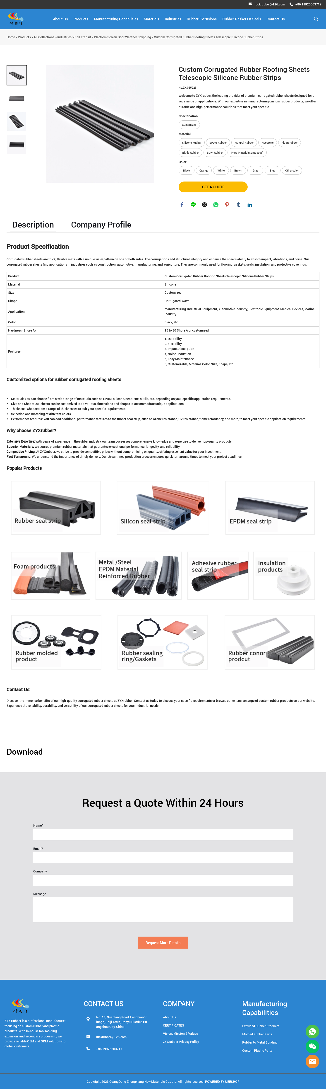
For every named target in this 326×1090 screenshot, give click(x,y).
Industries (173, 19)
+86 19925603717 (308, 4)
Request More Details (163, 943)
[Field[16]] (163, 858)
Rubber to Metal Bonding (260, 1043)
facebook (182, 205)
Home (11, 37)
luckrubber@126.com (270, 4)
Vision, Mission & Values (180, 1034)
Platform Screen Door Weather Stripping (122, 37)
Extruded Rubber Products (260, 1027)
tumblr (238, 205)
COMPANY (179, 1004)
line (193, 205)
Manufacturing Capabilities (116, 19)
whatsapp (216, 205)
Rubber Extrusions (202, 19)
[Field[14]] (163, 835)
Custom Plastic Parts (257, 1051)
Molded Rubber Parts (257, 1035)
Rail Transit (82, 37)
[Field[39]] (163, 881)
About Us (60, 19)
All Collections (44, 37)
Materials (151, 19)
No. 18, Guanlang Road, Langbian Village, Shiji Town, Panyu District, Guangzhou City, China (121, 1022)
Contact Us (276, 19)
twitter (204, 205)
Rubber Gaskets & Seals (241, 19)
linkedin (250, 205)
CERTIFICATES (173, 1026)
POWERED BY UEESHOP (222, 1082)
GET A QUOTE (213, 187)
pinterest (227, 205)
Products (81, 19)
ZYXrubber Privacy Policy (181, 1042)
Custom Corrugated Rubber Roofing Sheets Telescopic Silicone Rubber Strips (208, 37)
